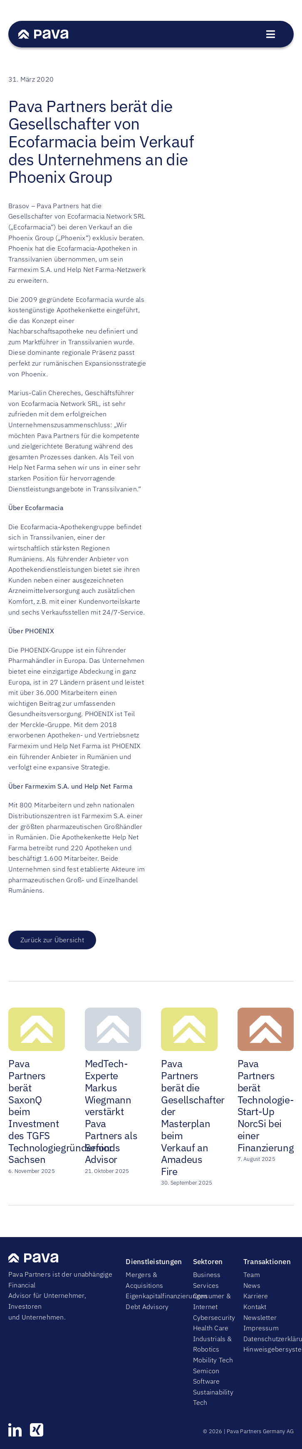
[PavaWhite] (43, 33)
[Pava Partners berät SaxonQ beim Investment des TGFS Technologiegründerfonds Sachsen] (36, 1012)
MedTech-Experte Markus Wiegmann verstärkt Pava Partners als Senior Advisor (111, 1111)
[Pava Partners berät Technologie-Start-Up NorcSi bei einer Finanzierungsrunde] (266, 1012)
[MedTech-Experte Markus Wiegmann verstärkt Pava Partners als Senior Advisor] (113, 1012)
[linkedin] (15, 1430)
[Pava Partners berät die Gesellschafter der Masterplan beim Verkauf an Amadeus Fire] (189, 1012)
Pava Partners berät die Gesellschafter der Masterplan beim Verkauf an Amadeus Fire (193, 1117)
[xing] (36, 1430)
